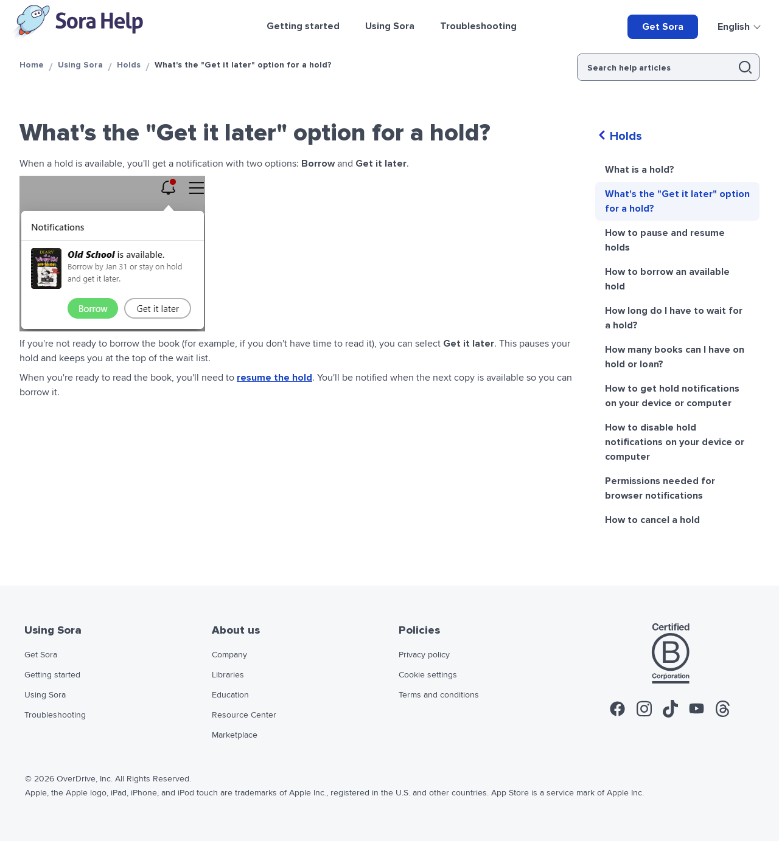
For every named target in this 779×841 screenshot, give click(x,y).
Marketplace (234, 735)
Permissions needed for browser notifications (660, 488)
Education (230, 695)
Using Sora (80, 65)
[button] (745, 67)
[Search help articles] (654, 67)
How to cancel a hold (652, 520)
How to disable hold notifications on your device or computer (674, 442)
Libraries (228, 675)
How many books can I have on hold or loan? (674, 357)
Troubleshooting (55, 715)
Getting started (52, 675)
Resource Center (244, 715)
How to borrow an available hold (667, 279)
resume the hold (274, 378)
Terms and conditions (439, 695)
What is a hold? (639, 170)
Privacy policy (424, 654)
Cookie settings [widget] (428, 675)
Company (229, 654)
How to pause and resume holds (665, 240)
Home (31, 65)
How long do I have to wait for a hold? (673, 318)
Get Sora (662, 27)
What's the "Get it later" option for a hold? (677, 201)
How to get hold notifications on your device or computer (672, 395)
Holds (129, 65)
